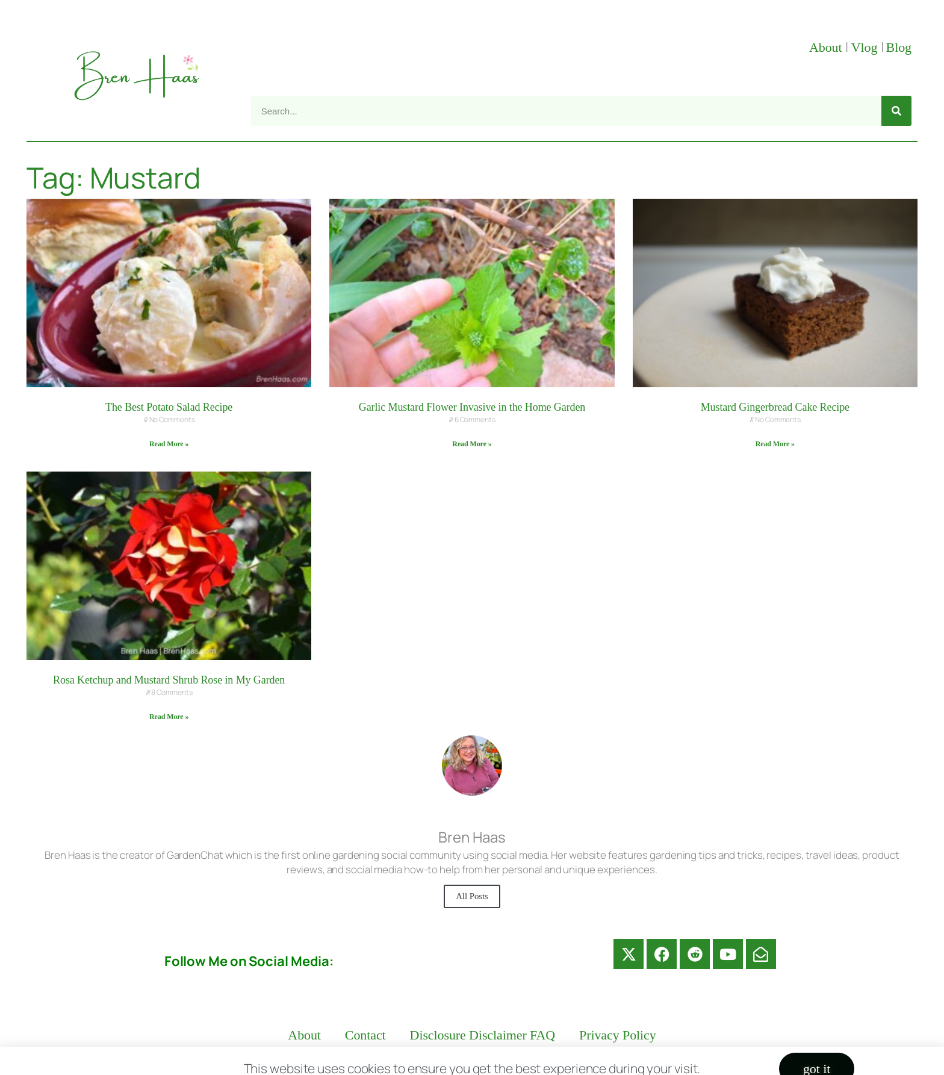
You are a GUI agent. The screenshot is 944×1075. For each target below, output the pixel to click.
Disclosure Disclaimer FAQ (483, 1034)
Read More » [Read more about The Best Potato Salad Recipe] (168, 444)
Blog (898, 47)
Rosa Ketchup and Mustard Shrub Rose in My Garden (169, 680)
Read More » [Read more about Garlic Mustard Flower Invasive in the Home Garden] (471, 444)
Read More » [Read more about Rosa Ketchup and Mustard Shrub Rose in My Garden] (168, 716)
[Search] (896, 111)
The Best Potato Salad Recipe (168, 407)
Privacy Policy (617, 1034)
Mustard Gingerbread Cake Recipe (775, 407)
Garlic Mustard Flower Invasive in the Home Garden (472, 407)
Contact (365, 1034)
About (827, 47)
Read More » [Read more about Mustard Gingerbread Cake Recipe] (775, 444)
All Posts (472, 896)
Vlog (866, 47)
